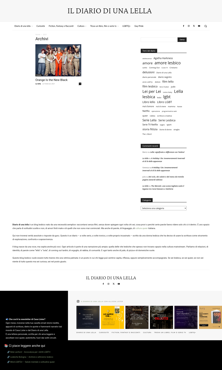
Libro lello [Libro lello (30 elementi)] (148, 101)
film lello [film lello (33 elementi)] (168, 81)
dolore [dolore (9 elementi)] (157, 82)
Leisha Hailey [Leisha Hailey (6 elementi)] (167, 92)
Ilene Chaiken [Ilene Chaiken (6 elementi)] (164, 87)
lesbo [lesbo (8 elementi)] (159, 97)
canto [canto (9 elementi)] (144, 67)
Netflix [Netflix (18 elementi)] (146, 110)
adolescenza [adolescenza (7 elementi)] (147, 58)
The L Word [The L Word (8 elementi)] (146, 134)
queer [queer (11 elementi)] (145, 115)
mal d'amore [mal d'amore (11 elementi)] (148, 106)
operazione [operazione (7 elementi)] (155, 111)
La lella (38, 84)
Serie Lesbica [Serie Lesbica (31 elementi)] (166, 120)
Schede (38, 75)
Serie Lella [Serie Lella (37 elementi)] (149, 120)
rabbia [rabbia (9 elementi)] (152, 116)
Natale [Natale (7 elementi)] (179, 106)
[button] (206, 26)
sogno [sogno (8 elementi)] (162, 125)
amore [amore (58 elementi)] (147, 63)
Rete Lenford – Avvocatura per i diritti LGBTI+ (30, 352)
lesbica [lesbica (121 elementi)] (148, 96)
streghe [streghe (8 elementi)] (176, 129)
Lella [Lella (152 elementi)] (178, 91)
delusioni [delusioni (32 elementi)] (148, 72)
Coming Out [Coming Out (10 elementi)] (154, 67)
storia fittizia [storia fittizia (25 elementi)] (149, 129)
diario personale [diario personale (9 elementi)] (149, 77)
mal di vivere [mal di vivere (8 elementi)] (161, 106)
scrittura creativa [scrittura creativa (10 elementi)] (164, 116)
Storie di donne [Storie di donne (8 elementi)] (165, 129)
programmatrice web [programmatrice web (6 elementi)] (169, 111)
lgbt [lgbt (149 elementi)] (167, 96)
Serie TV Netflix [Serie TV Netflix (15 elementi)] (150, 124)
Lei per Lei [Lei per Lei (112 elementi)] (151, 91)
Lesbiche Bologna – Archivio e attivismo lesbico (31, 357)
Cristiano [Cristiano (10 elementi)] (173, 67)
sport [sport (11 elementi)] (169, 124)
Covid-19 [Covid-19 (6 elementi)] (165, 68)
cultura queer (141, 228)
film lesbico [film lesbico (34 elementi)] (150, 86)
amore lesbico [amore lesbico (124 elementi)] (168, 62)
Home (37, 34)
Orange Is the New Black (51, 80)
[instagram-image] (88, 317)
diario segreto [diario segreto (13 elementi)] (165, 77)
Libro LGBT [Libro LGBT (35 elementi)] (164, 101)
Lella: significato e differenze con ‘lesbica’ (167, 152)
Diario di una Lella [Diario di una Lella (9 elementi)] (164, 72)
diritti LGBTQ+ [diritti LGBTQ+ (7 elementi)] (147, 82)
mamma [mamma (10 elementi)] (171, 106)
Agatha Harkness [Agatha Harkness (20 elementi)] (163, 58)
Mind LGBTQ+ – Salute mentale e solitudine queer (32, 362)
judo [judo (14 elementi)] (173, 86)
